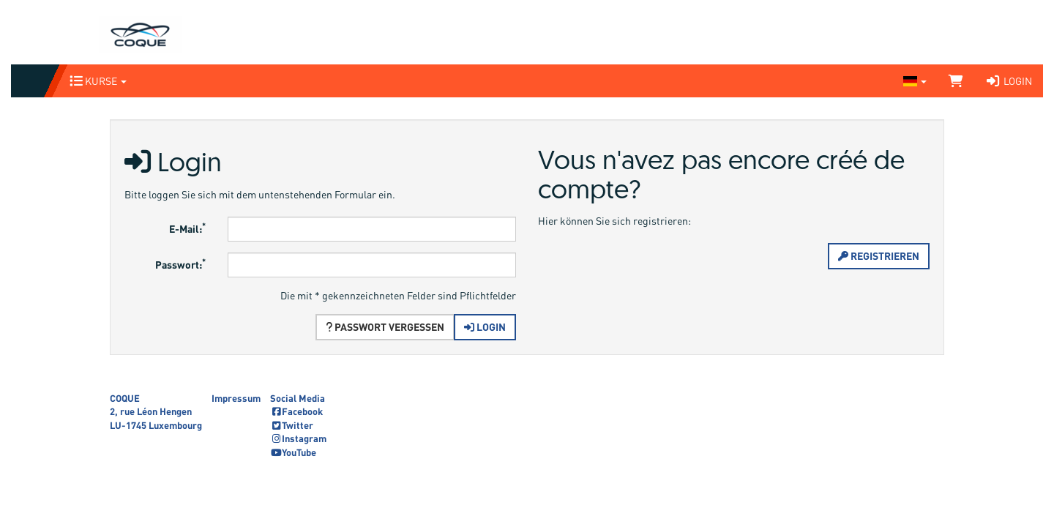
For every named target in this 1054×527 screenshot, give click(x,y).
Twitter (291, 425)
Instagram (298, 438)
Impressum (236, 398)
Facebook (296, 411)
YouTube (293, 452)
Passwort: (180, 263)
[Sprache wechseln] (915, 80)
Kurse (98, 81)
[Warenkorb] (956, 80)
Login (1008, 81)
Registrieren (878, 256)
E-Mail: (187, 227)
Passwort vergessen (385, 327)
